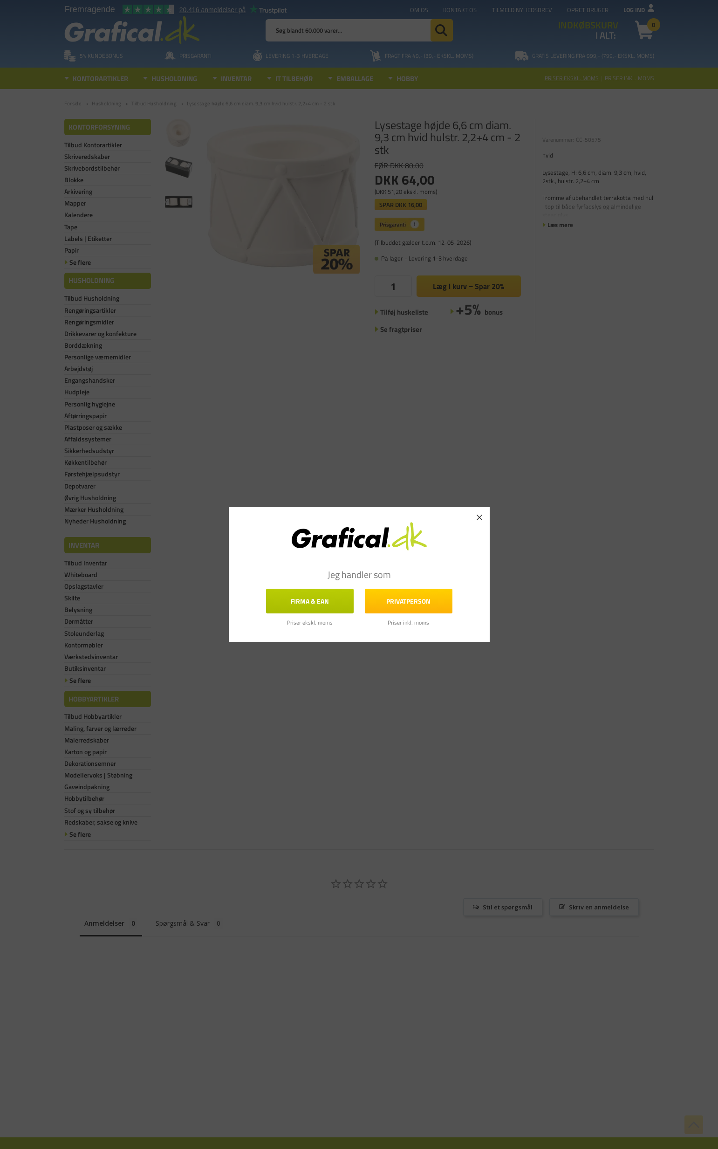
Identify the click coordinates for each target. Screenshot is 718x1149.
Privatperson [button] (408, 600)
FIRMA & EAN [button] (310, 600)
